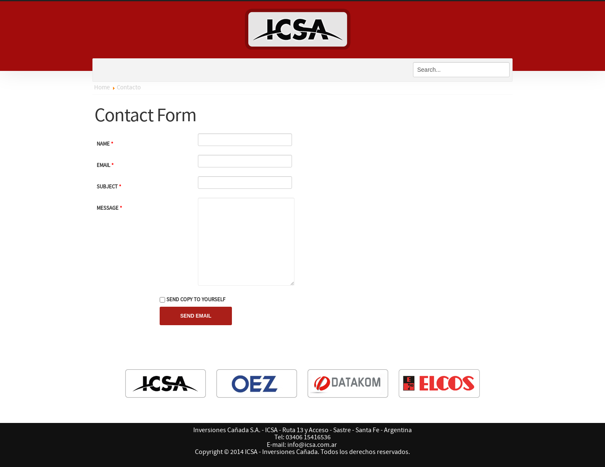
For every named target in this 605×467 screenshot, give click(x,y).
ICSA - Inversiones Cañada (302, 27)
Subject (109, 186)
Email (105, 165)
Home (102, 87)
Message (109, 208)
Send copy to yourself (195, 299)
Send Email (195, 316)
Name (105, 144)
